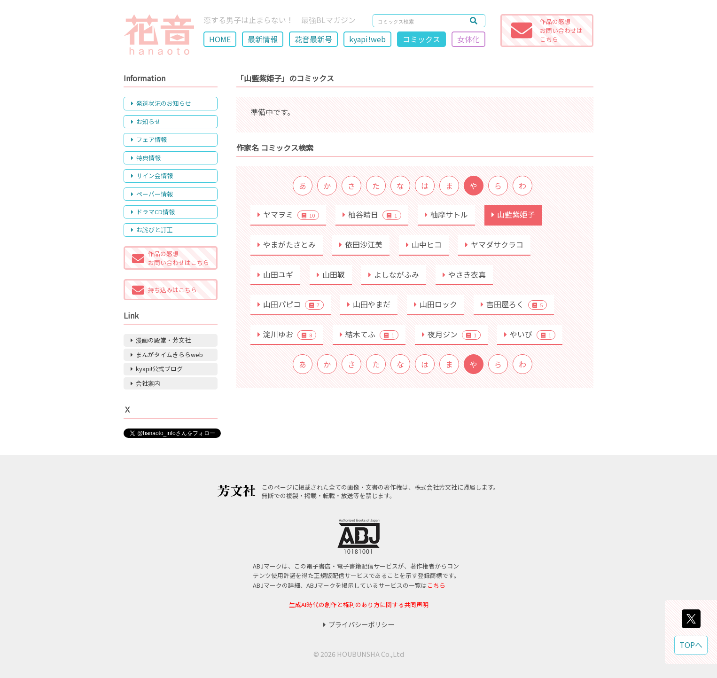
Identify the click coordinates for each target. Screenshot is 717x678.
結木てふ (369, 334)
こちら (436, 585)
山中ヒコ (424, 244)
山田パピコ (290, 304)
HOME (220, 39)
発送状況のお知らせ (161, 103)
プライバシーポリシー (358, 624)
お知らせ (146, 121)
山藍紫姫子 (513, 214)
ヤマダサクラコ (494, 244)
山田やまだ (368, 304)
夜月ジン (451, 334)
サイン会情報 (152, 175)
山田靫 (331, 274)
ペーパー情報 (152, 193)
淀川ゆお (286, 334)
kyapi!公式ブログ (157, 368)
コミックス (421, 39)
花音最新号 (313, 39)
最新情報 (263, 39)
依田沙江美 (360, 244)
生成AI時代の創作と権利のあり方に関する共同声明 (359, 604)
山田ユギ (275, 274)
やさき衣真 (464, 274)
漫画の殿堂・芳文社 (161, 339)
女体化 (468, 39)
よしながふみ (393, 274)
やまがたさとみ (286, 244)
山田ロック (435, 304)
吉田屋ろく (514, 304)
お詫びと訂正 (152, 229)
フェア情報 (149, 139)
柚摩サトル (446, 214)
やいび (529, 334)
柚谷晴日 (372, 214)
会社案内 (145, 383)
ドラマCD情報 (153, 211)
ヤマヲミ (288, 214)
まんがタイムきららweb (167, 354)
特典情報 (146, 157)
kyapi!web (367, 39)
